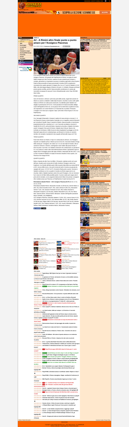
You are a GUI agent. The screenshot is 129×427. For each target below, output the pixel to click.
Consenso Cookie (99, 420)
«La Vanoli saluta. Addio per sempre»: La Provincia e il (95, 80)
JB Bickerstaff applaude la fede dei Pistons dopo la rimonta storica (59, 314)
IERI (109, 78)
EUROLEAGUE (84, 196)
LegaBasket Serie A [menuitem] (24, 39)
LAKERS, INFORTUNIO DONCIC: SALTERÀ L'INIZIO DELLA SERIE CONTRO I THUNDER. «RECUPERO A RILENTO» (94, 152)
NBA (82, 149)
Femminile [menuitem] (22, 54)
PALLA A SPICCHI (85, 180)
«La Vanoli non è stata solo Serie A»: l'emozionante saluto (96, 87)
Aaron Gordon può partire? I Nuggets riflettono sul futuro (59, 356)
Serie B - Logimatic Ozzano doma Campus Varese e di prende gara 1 (59, 388)
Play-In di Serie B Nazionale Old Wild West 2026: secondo (96, 86)
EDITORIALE (84, 37)
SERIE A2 (83, 227)
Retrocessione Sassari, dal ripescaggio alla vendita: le (95, 83)
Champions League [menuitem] (24, 51)
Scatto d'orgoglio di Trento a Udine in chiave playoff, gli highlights (59, 358)
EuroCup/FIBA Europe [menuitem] (25, 52)
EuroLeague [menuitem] (22, 45)
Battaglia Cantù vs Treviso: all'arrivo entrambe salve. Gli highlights (59, 390)
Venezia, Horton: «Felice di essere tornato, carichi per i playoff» (58, 403)
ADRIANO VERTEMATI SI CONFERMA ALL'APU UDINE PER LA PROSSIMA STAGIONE (94, 215)
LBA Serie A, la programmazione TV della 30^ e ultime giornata (58, 301)
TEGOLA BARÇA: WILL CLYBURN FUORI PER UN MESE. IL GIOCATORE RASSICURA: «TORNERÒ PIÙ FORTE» (94, 199)
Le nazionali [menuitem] (22, 47)
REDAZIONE (64, 422)
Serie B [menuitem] (21, 49)
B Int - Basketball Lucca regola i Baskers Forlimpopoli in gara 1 (58, 366)
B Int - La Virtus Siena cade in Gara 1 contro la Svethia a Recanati (59, 297)
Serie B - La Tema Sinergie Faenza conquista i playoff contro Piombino (60, 410)
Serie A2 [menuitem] (21, 41)
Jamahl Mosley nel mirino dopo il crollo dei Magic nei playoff (60, 353)
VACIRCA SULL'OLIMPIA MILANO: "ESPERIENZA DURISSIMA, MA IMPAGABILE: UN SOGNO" (95, 168)
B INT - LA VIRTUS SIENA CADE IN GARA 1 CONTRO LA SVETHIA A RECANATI (93, 245)
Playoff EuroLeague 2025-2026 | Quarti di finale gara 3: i (95, 81)
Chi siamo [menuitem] (22, 58)
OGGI (104, 78)
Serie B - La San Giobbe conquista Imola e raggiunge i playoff (58, 408)
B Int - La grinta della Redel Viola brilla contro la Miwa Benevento (59, 341)
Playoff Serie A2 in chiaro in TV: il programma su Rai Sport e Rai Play (60, 284)
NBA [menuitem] (20, 43)
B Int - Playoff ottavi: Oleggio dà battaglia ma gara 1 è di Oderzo (58, 354)
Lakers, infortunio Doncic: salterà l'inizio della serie (94, 93)
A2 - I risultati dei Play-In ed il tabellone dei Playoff (94, 84)
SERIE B (83, 242)
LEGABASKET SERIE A (87, 212)
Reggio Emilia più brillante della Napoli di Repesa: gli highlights (58, 360)
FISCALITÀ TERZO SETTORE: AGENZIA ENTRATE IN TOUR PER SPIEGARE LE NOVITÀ (94, 183)
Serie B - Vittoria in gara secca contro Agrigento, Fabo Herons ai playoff (60, 395)
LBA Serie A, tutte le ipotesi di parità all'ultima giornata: (95, 89)
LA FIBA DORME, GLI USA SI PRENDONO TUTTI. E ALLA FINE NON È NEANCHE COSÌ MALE (95, 40)
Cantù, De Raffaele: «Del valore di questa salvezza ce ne (95, 91)
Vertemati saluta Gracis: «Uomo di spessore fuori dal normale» (58, 397)
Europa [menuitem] (21, 56)
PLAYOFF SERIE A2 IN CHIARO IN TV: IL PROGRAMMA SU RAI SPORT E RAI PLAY (93, 230)
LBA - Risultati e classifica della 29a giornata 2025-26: (95, 90)
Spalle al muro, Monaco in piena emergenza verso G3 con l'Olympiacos (60, 299)
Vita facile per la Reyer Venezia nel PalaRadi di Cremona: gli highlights (60, 399)
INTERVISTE (84, 165)
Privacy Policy (107, 420)
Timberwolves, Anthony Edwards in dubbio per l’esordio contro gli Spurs (61, 343)
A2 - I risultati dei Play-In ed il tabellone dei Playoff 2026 (58, 382)
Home (20, 37)
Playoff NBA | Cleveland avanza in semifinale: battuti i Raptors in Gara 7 (60, 371)
